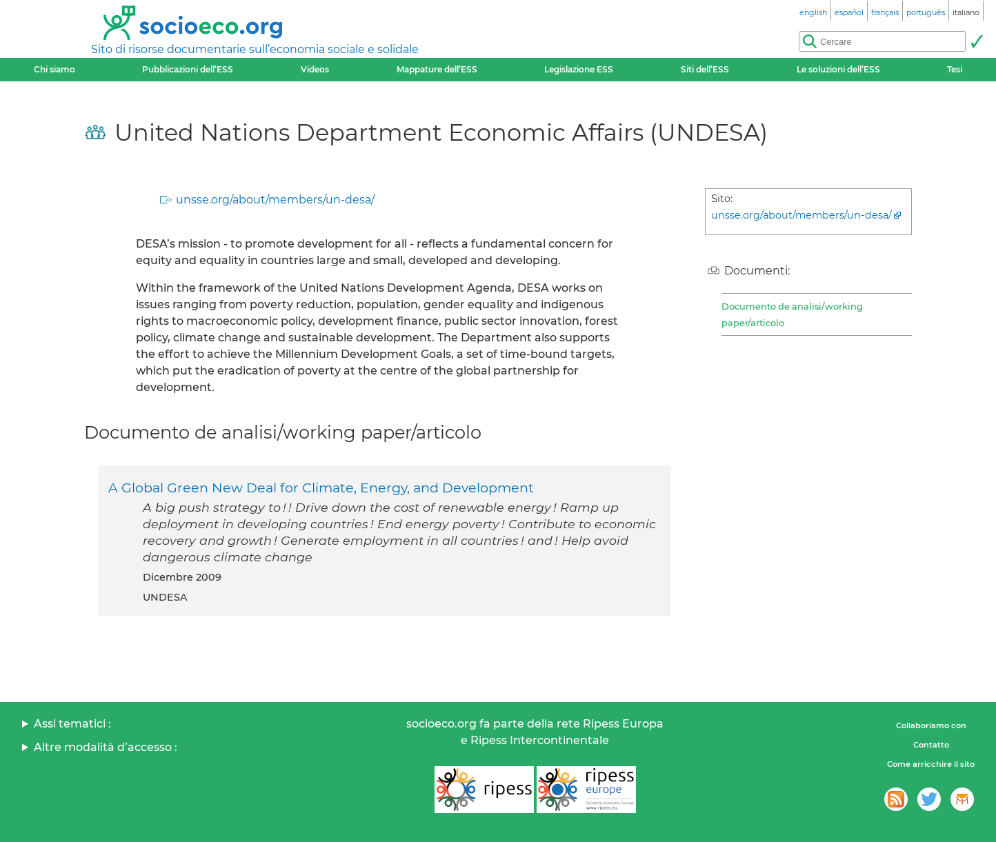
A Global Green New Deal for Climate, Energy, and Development (321, 487)
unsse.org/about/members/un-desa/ (275, 199)
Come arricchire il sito (931, 764)
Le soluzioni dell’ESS (838, 69)
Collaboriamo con (931, 725)
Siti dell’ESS (705, 69)
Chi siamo (54, 69)
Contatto (931, 745)
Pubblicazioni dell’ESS (187, 69)
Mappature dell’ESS (437, 69)
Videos (315, 69)
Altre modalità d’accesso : (105, 747)
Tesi (954, 69)
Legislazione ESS (578, 69)
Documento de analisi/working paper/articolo (792, 314)
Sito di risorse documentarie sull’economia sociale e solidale (255, 49)
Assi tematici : (72, 723)
